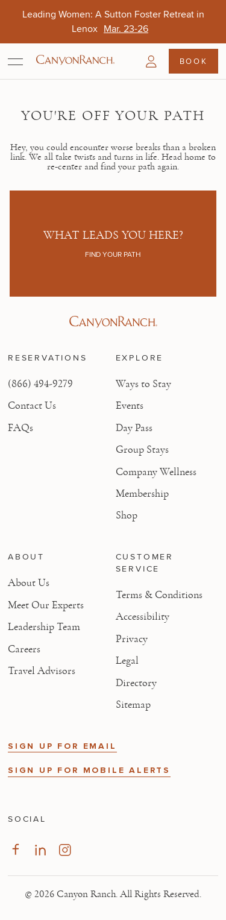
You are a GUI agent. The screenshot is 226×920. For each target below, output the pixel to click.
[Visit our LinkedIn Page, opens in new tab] (40, 849)
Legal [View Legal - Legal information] (127, 660)
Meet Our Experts (46, 605)
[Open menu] (15, 61)
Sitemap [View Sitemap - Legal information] (133, 704)
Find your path (113, 254)
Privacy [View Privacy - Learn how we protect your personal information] (132, 639)
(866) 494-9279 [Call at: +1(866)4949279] (40, 384)
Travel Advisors (41, 671)
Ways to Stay (143, 384)
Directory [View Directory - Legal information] (136, 683)
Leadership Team (44, 627)
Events (129, 405)
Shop (126, 515)
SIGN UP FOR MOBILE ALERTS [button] (89, 770)
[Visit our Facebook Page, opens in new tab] (15, 849)
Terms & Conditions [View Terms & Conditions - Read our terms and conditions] (159, 595)
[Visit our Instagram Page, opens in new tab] (64, 849)
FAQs (20, 428)
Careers (24, 649)
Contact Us (32, 405)
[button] (151, 61)
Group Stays (142, 449)
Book (193, 60)
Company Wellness (156, 472)
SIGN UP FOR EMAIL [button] (62, 746)
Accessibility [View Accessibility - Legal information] (142, 616)
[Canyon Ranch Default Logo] (75, 61)
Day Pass (134, 428)
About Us (28, 583)
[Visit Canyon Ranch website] (113, 322)
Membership (142, 493)
